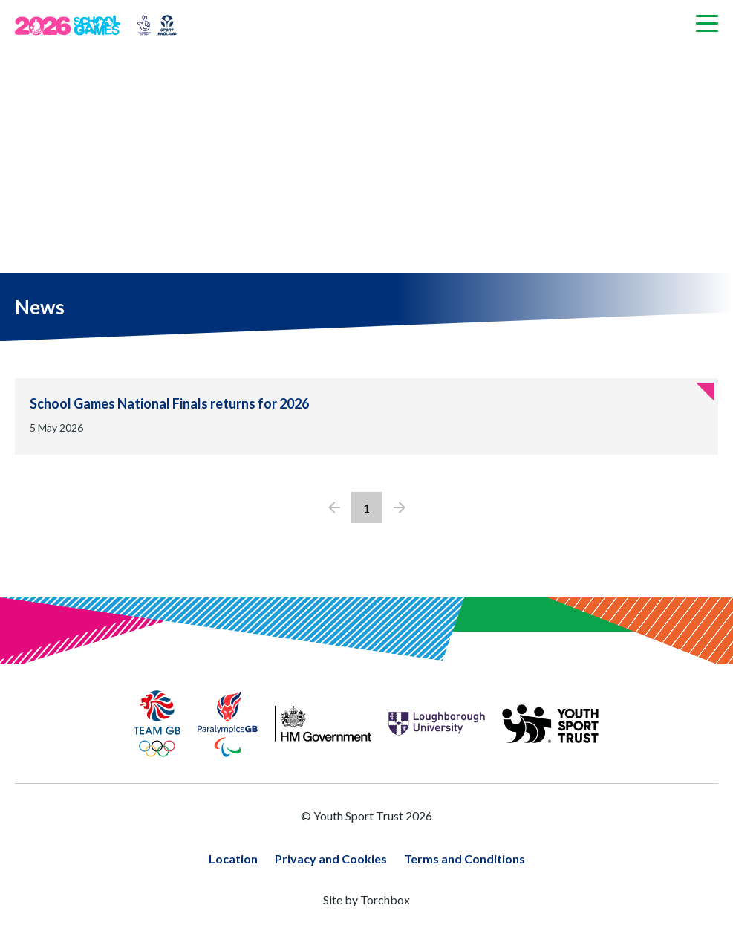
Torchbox (385, 899)
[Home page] (73, 25)
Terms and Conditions (464, 858)
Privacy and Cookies (331, 858)
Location (233, 858)
